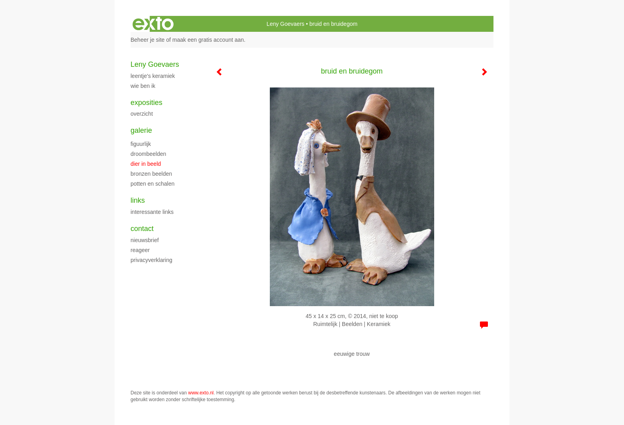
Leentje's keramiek (153, 76)
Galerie (141, 130)
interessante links (152, 212)
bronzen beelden (151, 174)
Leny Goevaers (285, 24)
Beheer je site (148, 40)
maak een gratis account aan (208, 40)
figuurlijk (141, 144)
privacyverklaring (151, 260)
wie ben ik (143, 86)
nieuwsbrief (145, 240)
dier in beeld (146, 164)
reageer (140, 250)
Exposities (146, 103)
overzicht (142, 114)
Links (138, 200)
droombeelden (148, 154)
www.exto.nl (201, 393)
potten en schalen (153, 183)
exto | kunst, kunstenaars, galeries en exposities (153, 24)
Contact (142, 229)
